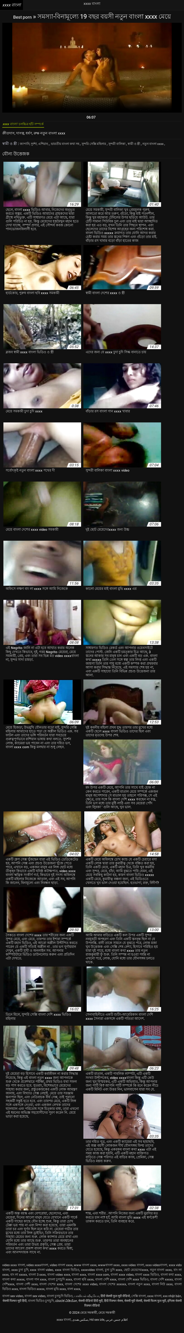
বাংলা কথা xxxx (171, 1282)
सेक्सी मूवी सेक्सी (133, 1308)
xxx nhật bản (172, 1303)
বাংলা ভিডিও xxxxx (32, 1296)
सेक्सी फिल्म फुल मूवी (155, 1308)
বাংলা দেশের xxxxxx (112, 1291)
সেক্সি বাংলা (138, 1303)
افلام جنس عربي (117, 1327)
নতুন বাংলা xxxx (161, 1277)
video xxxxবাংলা (37, 1272)
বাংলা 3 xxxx (37, 1282)
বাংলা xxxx (79, 1282)
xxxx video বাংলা (132, 1272)
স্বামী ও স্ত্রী (154, 146)
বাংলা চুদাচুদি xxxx (60, 1287)
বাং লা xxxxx (18, 1282)
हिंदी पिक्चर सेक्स (113, 1308)
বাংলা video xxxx (58, 1282)
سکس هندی (80, 1327)
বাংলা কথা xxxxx (13, 1287)
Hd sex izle (97, 1327)
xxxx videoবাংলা (156, 1272)
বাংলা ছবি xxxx (84, 1287)
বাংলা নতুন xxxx (139, 1291)
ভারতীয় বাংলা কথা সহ (73, 146)
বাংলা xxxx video (122, 1282)
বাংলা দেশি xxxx (105, 1287)
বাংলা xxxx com (98, 1282)
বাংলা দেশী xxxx (27, 1291)
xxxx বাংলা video (41, 1277)
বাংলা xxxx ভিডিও (147, 1282)
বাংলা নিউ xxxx (162, 1291)
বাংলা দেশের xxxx (51, 1291)
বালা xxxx (73, 1296)
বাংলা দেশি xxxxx (161, 1287)
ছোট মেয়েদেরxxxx (136, 1277)
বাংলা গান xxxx (36, 1287)
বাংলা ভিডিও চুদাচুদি (41, 1308)
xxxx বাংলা (154, 1303)
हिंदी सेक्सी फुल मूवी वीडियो (115, 1303)
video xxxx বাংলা (13, 1272)
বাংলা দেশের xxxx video (81, 1291)
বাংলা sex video (12, 1303)
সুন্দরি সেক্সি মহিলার (107, 146)
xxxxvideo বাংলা (92, 1277)
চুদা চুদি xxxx (113, 1277)
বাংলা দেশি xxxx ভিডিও (133, 1287)
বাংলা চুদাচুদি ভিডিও (60, 1303)
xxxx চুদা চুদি (19, 1277)
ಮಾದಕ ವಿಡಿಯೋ (66, 1308)
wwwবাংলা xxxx (109, 1272)
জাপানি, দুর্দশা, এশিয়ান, (37, 146)
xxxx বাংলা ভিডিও (67, 1277)
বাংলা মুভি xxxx (56, 1296)
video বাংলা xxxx (61, 1272)
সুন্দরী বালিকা (133, 146)
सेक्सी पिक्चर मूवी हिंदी (14, 1308)
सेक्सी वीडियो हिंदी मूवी (90, 1308)
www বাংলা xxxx (85, 1272)
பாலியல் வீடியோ (86, 1303)
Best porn (23, 16)
